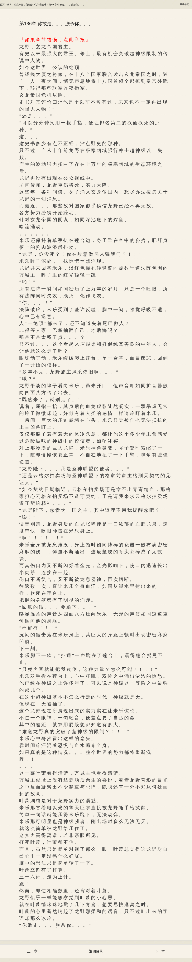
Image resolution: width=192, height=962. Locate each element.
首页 (2, 4)
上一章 (32, 951)
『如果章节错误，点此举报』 (55, 39)
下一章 (160, 951)
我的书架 (184, 4)
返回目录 (96, 951)
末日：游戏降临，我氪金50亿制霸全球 (26, 4)
